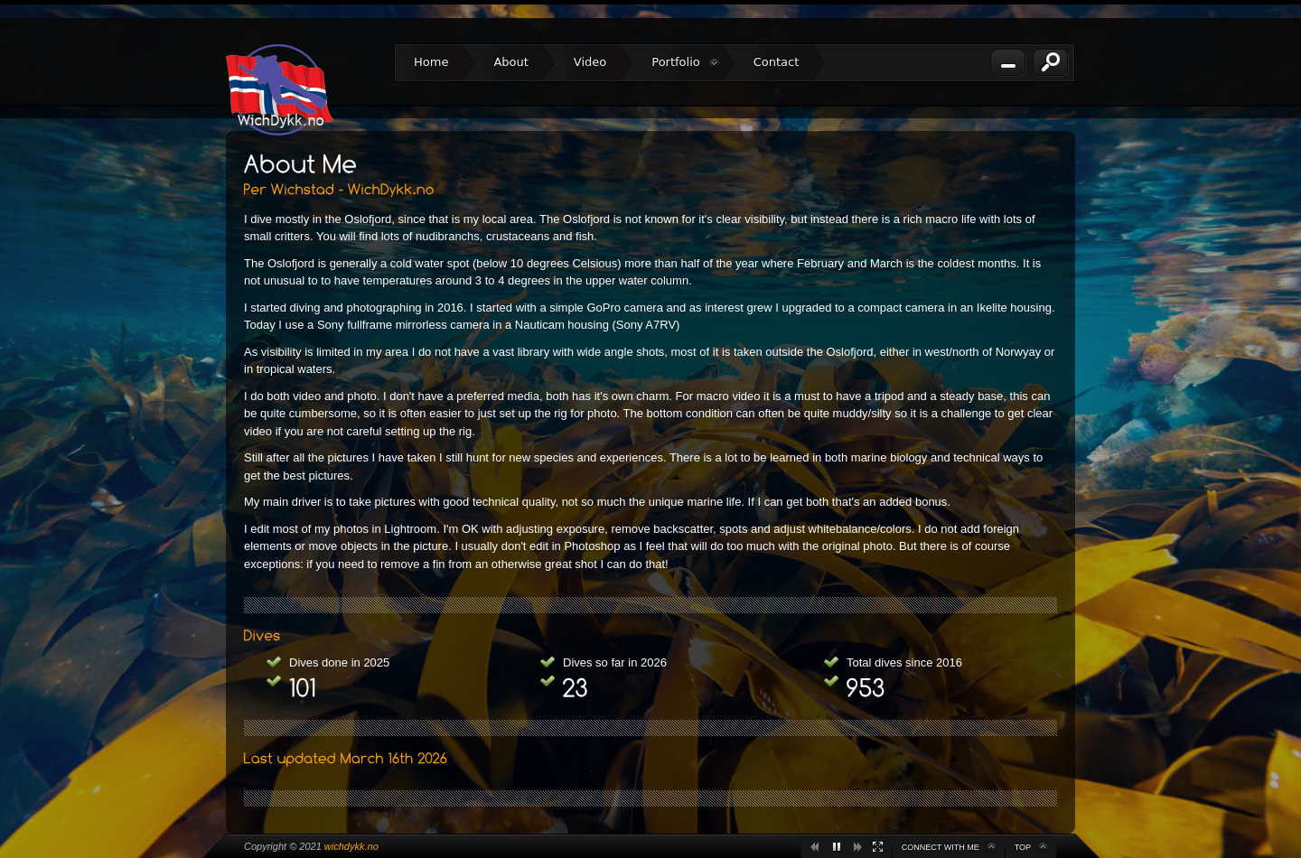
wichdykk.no (351, 846)
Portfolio (685, 62)
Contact (776, 62)
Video (590, 62)
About (510, 62)
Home (431, 62)
